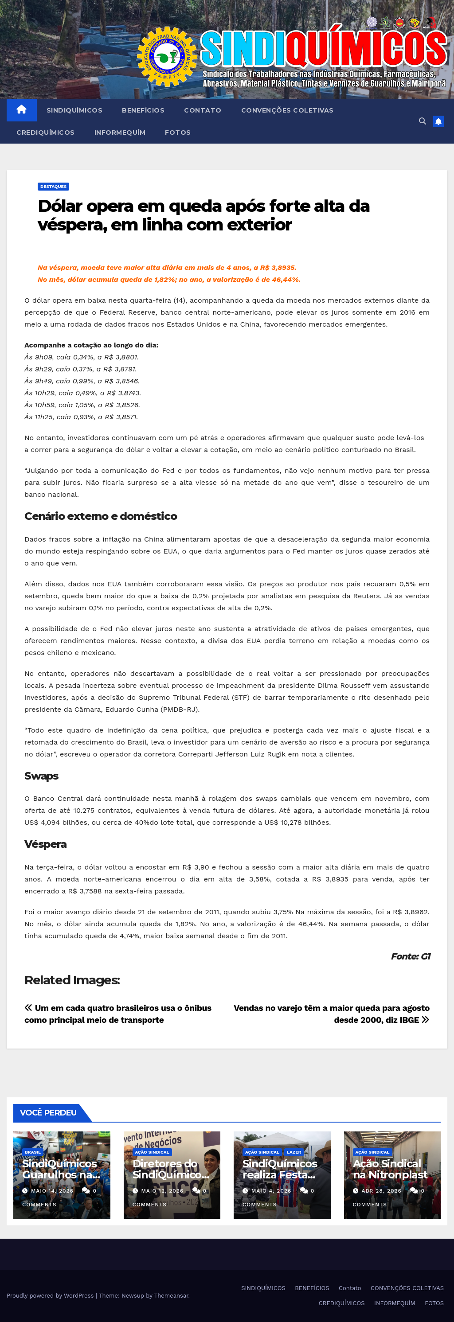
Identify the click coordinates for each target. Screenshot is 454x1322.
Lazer (294, 1152)
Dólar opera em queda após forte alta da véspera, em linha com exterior (204, 215)
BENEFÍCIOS (143, 110)
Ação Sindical (152, 1152)
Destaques (53, 186)
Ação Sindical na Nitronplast (390, 1169)
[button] (422, 121)
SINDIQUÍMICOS (75, 110)
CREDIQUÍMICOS (45, 132)
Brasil (33, 1152)
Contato (203, 110)
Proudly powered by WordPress (51, 1295)
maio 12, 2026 (162, 1191)
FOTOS (178, 132)
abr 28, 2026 (381, 1191)
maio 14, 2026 (52, 1191)
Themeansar (171, 1295)
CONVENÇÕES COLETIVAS (287, 110)
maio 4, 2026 (271, 1191)
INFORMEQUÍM (120, 132)
